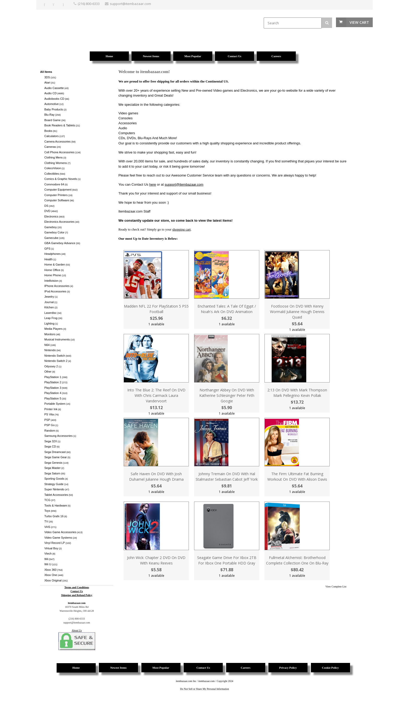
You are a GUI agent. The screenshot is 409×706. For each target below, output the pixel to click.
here (152, 184)
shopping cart (181, 229)
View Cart (359, 22)
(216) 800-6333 (89, 3)
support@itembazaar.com (184, 184)
